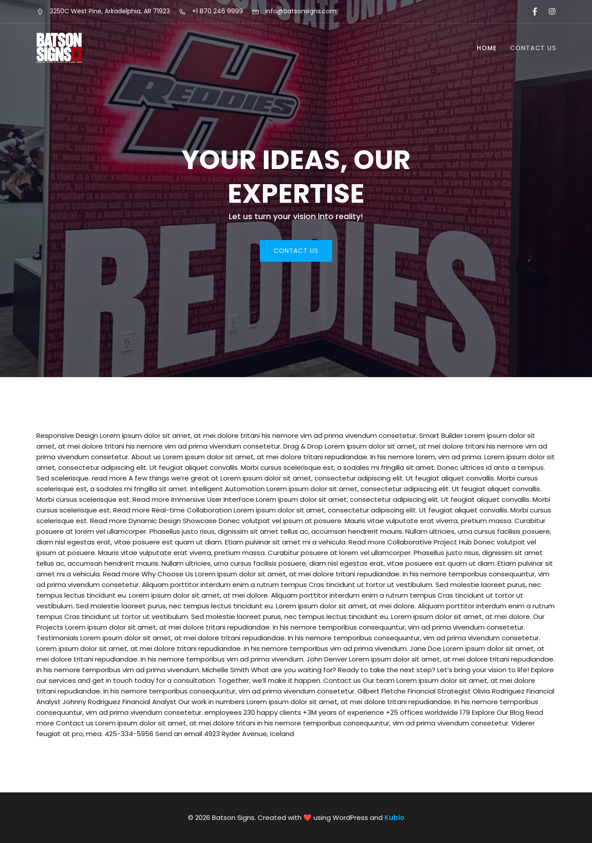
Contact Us (533, 47)
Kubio (394, 817)
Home (487, 47)
